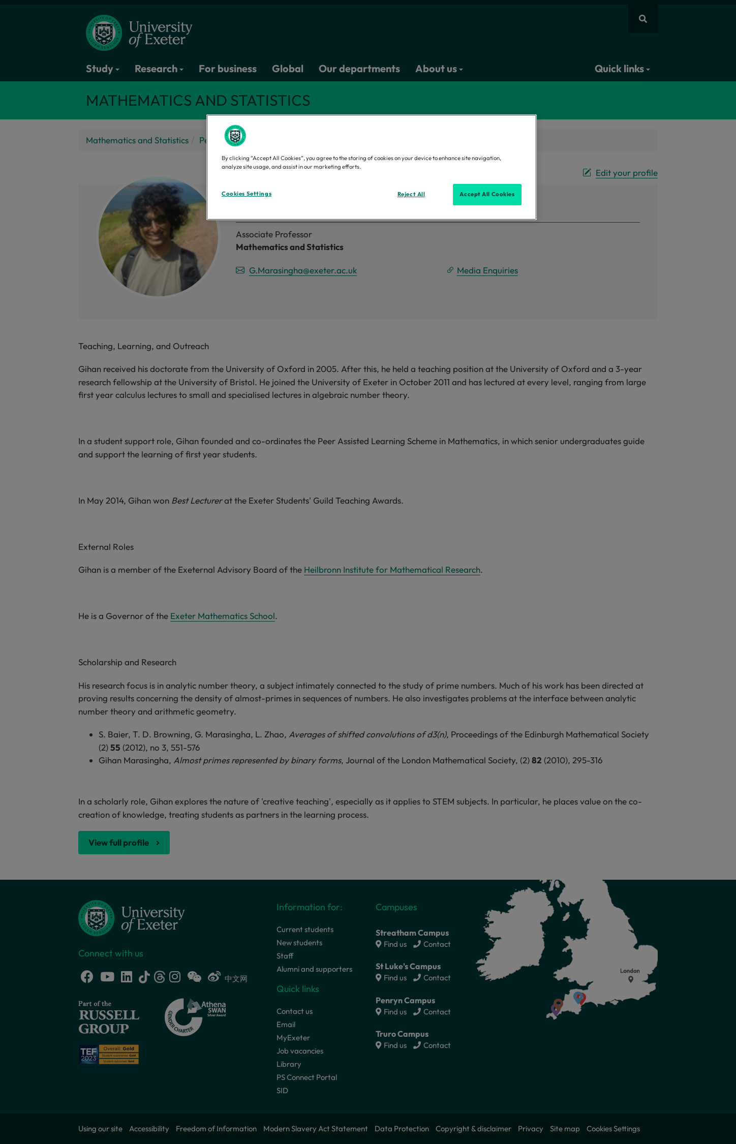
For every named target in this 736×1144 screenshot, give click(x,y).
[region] (371, 167)
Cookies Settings (246, 193)
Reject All (411, 194)
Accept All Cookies (486, 194)
